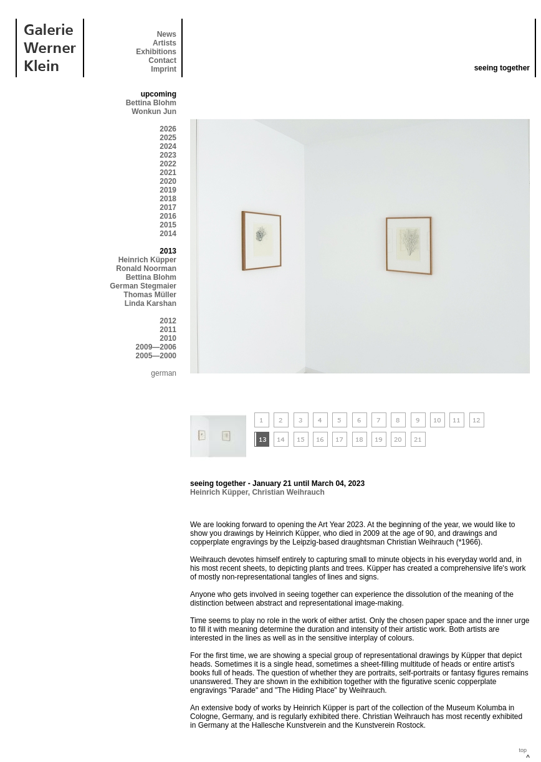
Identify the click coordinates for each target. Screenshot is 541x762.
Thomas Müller (149, 294)
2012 (168, 321)
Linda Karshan (150, 303)
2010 (168, 338)
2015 (168, 225)
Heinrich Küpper (147, 259)
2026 (168, 129)
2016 (168, 216)
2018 (168, 198)
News (166, 34)
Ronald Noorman (146, 268)
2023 (168, 155)
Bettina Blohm (151, 102)
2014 (168, 233)
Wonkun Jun (154, 111)
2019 (168, 190)
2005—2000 (156, 355)
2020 (168, 181)
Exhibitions (156, 51)
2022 (168, 164)
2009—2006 (156, 347)
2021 (168, 172)
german (163, 373)
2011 (168, 329)
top (523, 750)
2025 (168, 137)
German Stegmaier (143, 286)
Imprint (163, 69)
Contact (162, 60)
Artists (164, 43)
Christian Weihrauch (288, 492)
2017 (168, 207)
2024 (168, 146)
